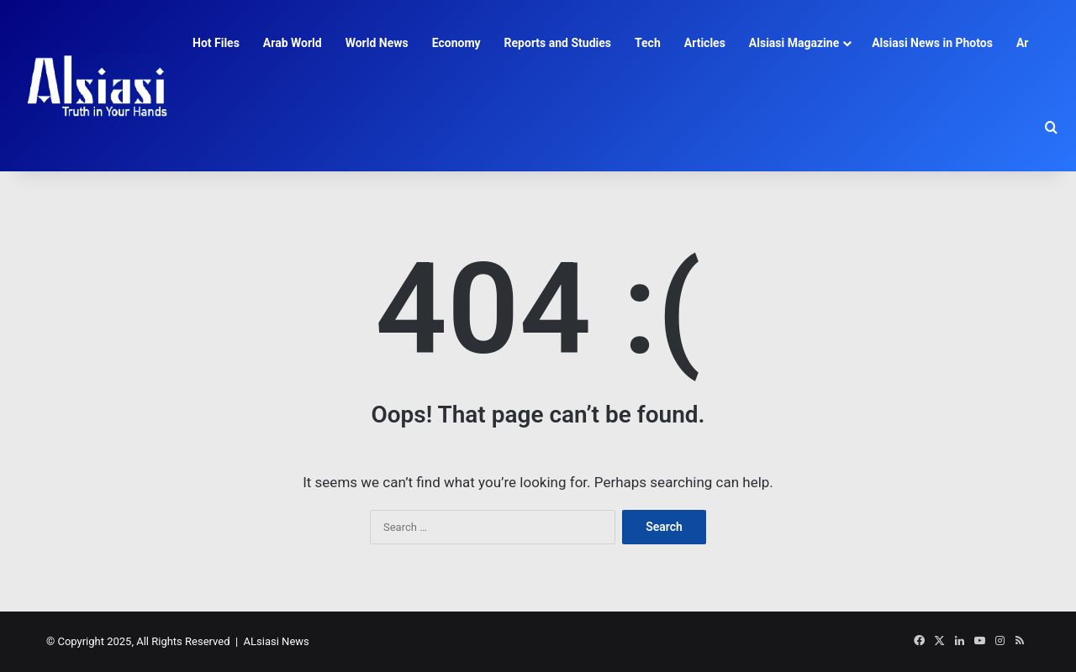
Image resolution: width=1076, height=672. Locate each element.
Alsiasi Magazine (794, 43)
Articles (704, 43)
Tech (648, 43)
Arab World (292, 43)
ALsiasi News (276, 641)
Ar (1022, 43)
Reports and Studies (557, 43)
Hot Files (216, 43)
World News (377, 43)
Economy (456, 43)
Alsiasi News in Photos (932, 43)
